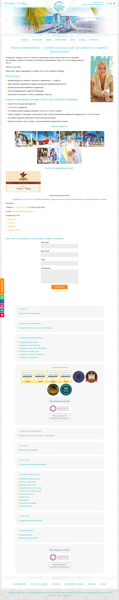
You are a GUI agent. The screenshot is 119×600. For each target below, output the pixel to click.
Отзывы (81, 40)
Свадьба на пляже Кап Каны (30, 345)
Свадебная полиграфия (28, 503)
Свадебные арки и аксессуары (31, 488)
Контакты (93, 40)
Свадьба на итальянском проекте (32, 354)
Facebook (11, 223)
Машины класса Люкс (28, 485)
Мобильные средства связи (30, 479)
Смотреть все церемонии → (30, 357)
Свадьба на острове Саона (29, 351)
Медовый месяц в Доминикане (31, 520)
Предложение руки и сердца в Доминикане (35, 328)
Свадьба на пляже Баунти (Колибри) (33, 348)
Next (112, 20)
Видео (49, 40)
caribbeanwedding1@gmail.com (93, 4)
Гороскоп (56, 584)
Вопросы (92, 584)
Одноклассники (14, 230)
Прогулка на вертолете (28, 482)
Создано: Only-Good (64, 595)
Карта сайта (52, 595)
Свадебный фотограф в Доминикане (33, 464)
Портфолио (37, 40)
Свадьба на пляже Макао (29, 342)
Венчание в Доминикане (29, 450)
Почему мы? (60, 40)
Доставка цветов (26, 506)
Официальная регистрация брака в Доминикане (37, 435)
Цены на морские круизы (29, 538)
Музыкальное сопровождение (30, 491)
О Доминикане (19, 584)
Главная (25, 40)
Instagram (11, 226)
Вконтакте (12, 219)
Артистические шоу (27, 494)
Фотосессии (25, 460)
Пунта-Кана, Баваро (39, 584)
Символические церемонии (31, 338)
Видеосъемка (24, 497)
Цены (72, 40)
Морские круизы (26, 535)
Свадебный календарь (74, 584)
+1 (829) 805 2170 (98, 2)
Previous (6, 20)
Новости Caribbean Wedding (30, 313)
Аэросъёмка (24, 500)
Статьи (103, 584)
